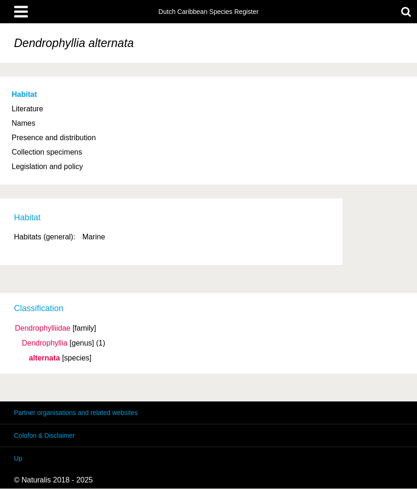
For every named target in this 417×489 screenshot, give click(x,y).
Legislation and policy (47, 166)
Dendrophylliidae (42, 328)
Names (23, 123)
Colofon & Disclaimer (44, 435)
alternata (44, 358)
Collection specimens (47, 152)
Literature (27, 109)
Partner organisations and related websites (75, 412)
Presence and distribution (54, 138)
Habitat (24, 94)
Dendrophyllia (45, 343)
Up (18, 458)
